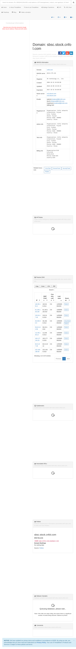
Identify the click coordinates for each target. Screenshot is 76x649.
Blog (14, 12)
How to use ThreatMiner (31, 7)
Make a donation (25, 12)
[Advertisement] (15, 44)
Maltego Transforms (47, 7)
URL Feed (67, 7)
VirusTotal (48, 168)
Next (68, 358)
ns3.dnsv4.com (51, 93)
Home (4, 7)
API (59, 7)
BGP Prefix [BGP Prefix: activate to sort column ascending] (45, 298)
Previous (58, 358)
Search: (60, 289)
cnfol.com (50, 70)
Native (66, 304)
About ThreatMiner (15, 7)
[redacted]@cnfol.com (58, 99)
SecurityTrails (66, 168)
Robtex (47, 171)
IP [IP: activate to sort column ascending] (36, 300)
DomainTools (56, 168)
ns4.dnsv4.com (51, 95)
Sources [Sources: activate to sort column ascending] (67, 299)
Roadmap (5, 12)
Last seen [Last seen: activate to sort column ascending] (59, 297)
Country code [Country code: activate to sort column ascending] (52, 297)
